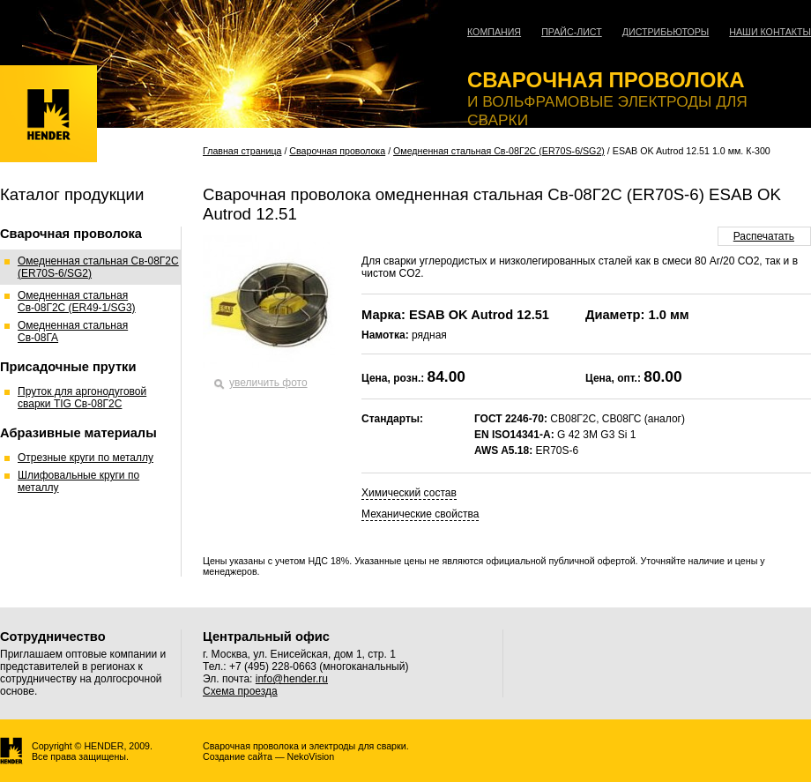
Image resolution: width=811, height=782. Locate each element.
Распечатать (763, 236)
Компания (494, 31)
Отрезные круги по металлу (85, 457)
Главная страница (242, 150)
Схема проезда (240, 691)
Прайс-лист (571, 31)
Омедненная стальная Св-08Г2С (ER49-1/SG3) (77, 301)
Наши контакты (770, 31)
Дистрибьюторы (666, 31)
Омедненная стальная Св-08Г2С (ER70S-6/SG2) (499, 150)
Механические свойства (420, 514)
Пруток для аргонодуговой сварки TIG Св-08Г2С (82, 397)
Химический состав (409, 493)
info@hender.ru (292, 679)
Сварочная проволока (337, 150)
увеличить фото (268, 382)
